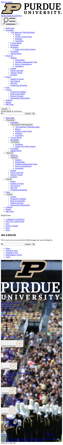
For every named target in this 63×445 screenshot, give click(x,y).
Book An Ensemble (17, 94)
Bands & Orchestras (12, 343)
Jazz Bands (14, 45)
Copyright (5, 434)
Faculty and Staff (16, 71)
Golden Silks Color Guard (15, 402)
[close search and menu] (18, 24)
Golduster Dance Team (14, 400)
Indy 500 (13, 83)
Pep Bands (14, 51)
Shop (8, 228)
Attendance (19, 66)
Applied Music (16, 54)
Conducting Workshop (18, 85)
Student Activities (17, 79)
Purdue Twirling (12, 398)
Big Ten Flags (11, 404)
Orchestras (14, 47)
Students (13, 58)
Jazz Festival (15, 81)
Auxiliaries (19, 41)
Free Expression (49, 439)
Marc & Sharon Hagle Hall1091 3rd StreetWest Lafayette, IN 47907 (11, 305)
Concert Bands (16, 43)
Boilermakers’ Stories (14, 255)
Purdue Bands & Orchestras (11, 16)
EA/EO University (19, 439)
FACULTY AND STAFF (15, 222)
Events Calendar (12, 226)
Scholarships (20, 60)
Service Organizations (23, 64)
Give (7, 224)
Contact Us (39, 441)
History (18, 34)
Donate (8, 102)
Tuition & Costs (12, 251)
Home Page (10, 28)
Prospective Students (18, 92)
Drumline (18, 39)
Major (8, 248)
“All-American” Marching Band (22, 32)
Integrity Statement (34, 439)
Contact (9, 90)
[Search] (13, 113)
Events (8, 77)
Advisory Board (16, 73)
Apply (8, 257)
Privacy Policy (28, 441)
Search (28, 114)
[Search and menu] (8, 21)
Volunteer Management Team (26, 62)
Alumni (13, 68)
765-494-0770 (6, 311)
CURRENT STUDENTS (15, 219)
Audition (9, 100)
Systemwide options (8, 315)
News (8, 87)
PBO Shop (10, 104)
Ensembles (10, 30)
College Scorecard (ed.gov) (11, 441)
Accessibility (6, 439)
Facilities (13, 75)
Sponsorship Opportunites (20, 98)
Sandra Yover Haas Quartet (25, 49)
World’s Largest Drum (23, 37)
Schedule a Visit (12, 253)
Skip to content (6, 2)
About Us (9, 56)
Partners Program (17, 96)
